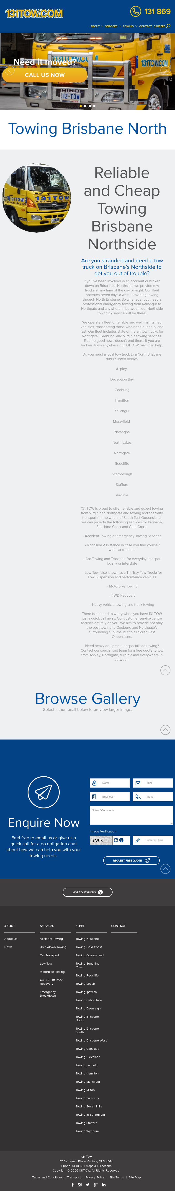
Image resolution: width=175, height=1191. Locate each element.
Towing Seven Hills (89, 1106)
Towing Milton (85, 1090)
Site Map (135, 1177)
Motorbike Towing (52, 971)
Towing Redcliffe (87, 975)
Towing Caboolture (89, 1000)
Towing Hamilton (87, 1073)
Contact (118, 926)
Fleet (80, 926)
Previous (10, 70)
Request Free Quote (127, 860)
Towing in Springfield (90, 1114)
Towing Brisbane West (91, 1040)
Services (47, 926)
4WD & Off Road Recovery (51, 981)
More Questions (84, 892)
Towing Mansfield (88, 1081)
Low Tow (46, 963)
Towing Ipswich (86, 992)
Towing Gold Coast (89, 947)
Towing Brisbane (87, 939)
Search (168, 25)
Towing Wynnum (87, 1131)
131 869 (157, 11)
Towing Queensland (90, 955)
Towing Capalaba (87, 1048)
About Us (11, 939)
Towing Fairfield (87, 1065)
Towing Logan (85, 983)
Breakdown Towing (53, 947)
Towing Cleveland (88, 1057)
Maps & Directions (99, 1166)
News (8, 947)
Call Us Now (45, 75)
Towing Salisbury (87, 1098)
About (9, 926)
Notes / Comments (131, 815)
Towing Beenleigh (88, 1008)
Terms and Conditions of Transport (56, 1177)
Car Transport (49, 955)
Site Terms (116, 1177)
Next (165, 70)
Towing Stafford (86, 1123)
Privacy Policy (95, 1177)
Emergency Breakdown (48, 993)
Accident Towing (51, 939)
